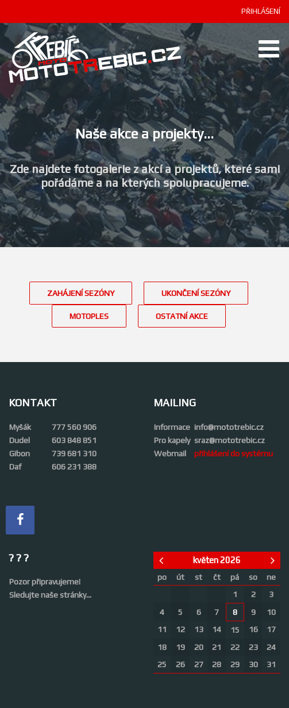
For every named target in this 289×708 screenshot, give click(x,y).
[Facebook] (20, 520)
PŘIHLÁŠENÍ (260, 11)
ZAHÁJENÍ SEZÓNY (80, 293)
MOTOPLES (89, 316)
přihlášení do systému (233, 453)
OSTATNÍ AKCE (182, 316)
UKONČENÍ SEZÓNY (195, 293)
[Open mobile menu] (268, 48)
